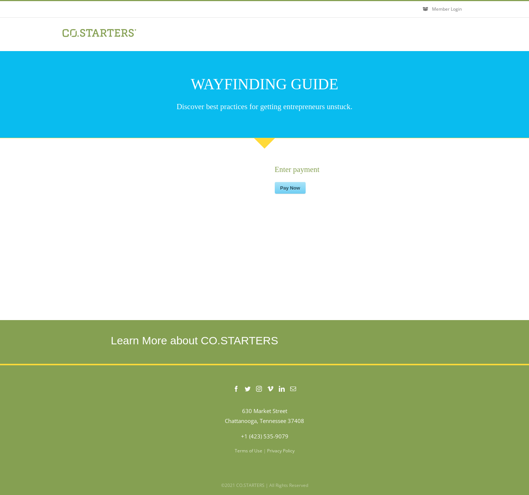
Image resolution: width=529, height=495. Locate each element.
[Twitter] (248, 389)
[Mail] (293, 389)
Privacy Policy (281, 451)
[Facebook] (236, 389)
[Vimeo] (270, 389)
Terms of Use (248, 451)
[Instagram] (259, 389)
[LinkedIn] (282, 389)
